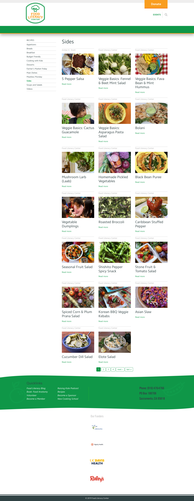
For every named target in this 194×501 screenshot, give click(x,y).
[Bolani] (151, 113)
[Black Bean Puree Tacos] (151, 162)
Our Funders (97, 416)
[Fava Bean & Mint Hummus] (151, 64)
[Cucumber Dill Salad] (78, 342)
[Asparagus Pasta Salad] (115, 113)
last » (129, 369)
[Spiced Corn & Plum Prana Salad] (78, 297)
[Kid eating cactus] (78, 113)
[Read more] (166, 14)
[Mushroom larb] (78, 162)
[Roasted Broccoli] (115, 207)
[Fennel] (115, 64)
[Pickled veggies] (115, 162)
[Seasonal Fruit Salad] (78, 252)
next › (120, 369)
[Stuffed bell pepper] (151, 207)
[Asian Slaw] (151, 297)
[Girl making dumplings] (78, 207)
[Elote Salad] (115, 342)
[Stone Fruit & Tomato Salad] (151, 252)
